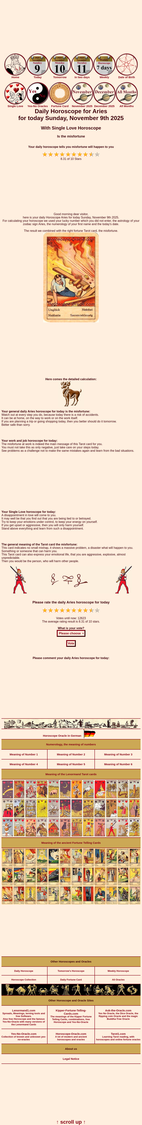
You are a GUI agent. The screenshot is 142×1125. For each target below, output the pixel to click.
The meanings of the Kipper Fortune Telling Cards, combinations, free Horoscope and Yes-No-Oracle (71, 1014)
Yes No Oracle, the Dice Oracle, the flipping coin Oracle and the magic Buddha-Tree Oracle (118, 1013)
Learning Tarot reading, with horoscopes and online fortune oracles (118, 1035)
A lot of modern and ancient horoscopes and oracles (71, 1035)
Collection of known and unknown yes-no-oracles (23, 1035)
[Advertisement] (71, 27)
